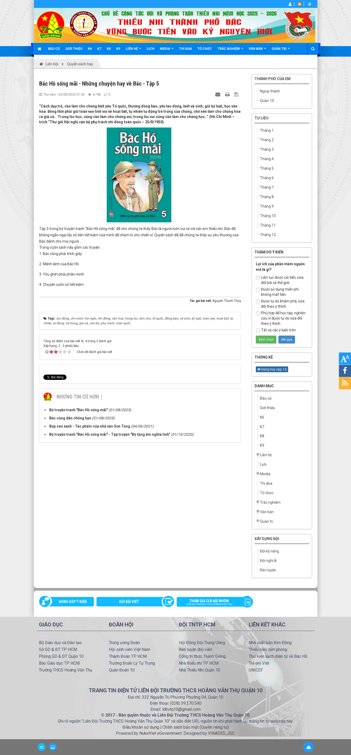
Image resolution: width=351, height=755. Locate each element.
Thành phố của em (273, 79)
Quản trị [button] (281, 51)
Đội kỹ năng (269, 551)
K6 (262, 417)
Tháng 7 (267, 187)
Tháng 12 (268, 235)
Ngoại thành (270, 91)
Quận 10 (267, 101)
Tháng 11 (268, 225)
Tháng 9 (267, 206)
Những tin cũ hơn (78, 390)
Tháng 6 (267, 178)
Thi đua (266, 483)
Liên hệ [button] (133, 51)
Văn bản (267, 512)
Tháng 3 (267, 149)
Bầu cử (266, 398)
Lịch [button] (150, 49)
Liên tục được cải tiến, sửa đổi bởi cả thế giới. (279, 280)
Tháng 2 (267, 140)
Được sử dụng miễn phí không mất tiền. (277, 292)
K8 (262, 436)
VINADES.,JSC (221, 733)
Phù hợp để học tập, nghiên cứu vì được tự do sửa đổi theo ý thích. (281, 318)
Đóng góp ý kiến (73, 602)
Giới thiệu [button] (73, 49)
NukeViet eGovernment (160, 733)
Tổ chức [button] (204, 49)
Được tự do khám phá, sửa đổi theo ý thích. (280, 303)
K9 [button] (118, 49)
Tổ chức (266, 493)
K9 (262, 445)
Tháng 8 (267, 197)
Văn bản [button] (257, 51)
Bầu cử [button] (54, 49)
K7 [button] (99, 49)
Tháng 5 (267, 168)
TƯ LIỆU (261, 118)
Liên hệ (266, 455)
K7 (262, 427)
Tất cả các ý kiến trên (276, 330)
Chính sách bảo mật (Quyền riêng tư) (195, 727)
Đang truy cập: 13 (272, 369)
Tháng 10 (268, 216)
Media (265, 474)
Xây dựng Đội (267, 539)
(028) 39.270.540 (185, 703)
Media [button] (167, 51)
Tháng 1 (267, 130)
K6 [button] (90, 49)
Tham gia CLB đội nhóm (213, 603)
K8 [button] (109, 49)
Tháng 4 (267, 159)
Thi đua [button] (185, 49)
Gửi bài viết (129, 602)
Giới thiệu (267, 408)
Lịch (263, 464)
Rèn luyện (268, 570)
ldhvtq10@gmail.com (181, 709)
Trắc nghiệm (270, 502)
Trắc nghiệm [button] (230, 51)
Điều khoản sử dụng (141, 727)
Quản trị (266, 521)
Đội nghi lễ (268, 560)
